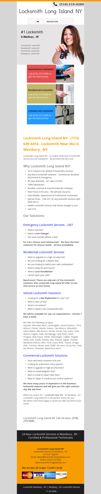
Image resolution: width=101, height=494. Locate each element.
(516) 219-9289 (72, 4)
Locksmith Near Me (54, 395)
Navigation (47, 21)
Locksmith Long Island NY (50, 11)
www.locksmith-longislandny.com (50, 462)
